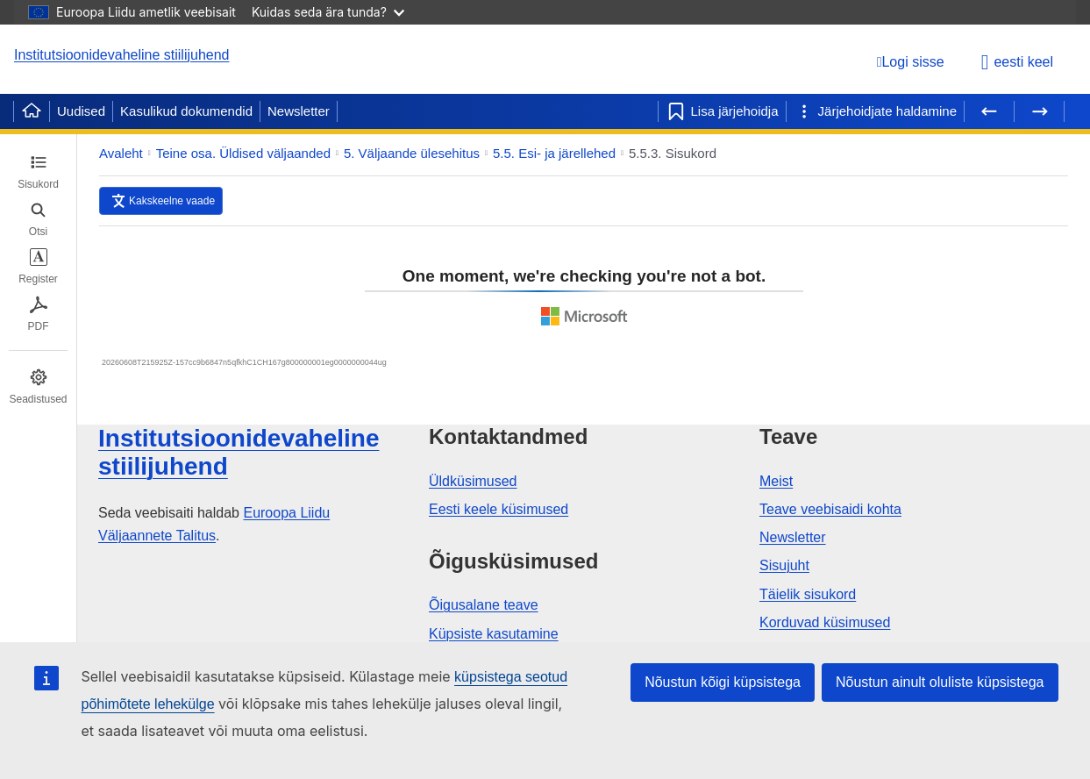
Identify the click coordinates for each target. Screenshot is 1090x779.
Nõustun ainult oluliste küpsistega (940, 682)
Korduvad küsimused (824, 622)
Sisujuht (784, 565)
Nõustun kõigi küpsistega (723, 682)
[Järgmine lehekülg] (1039, 111)
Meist (776, 481)
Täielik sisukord (807, 594)
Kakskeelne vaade (172, 201)
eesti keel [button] (1017, 62)
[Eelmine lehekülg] (989, 111)
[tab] (38, 172)
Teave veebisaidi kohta (830, 509)
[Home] (31, 111)
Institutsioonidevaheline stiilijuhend (122, 54)
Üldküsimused (473, 481)
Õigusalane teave (483, 604)
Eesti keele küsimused (498, 509)
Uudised (81, 111)
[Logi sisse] (910, 62)
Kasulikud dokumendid (186, 111)
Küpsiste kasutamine (494, 633)
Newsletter (298, 111)
